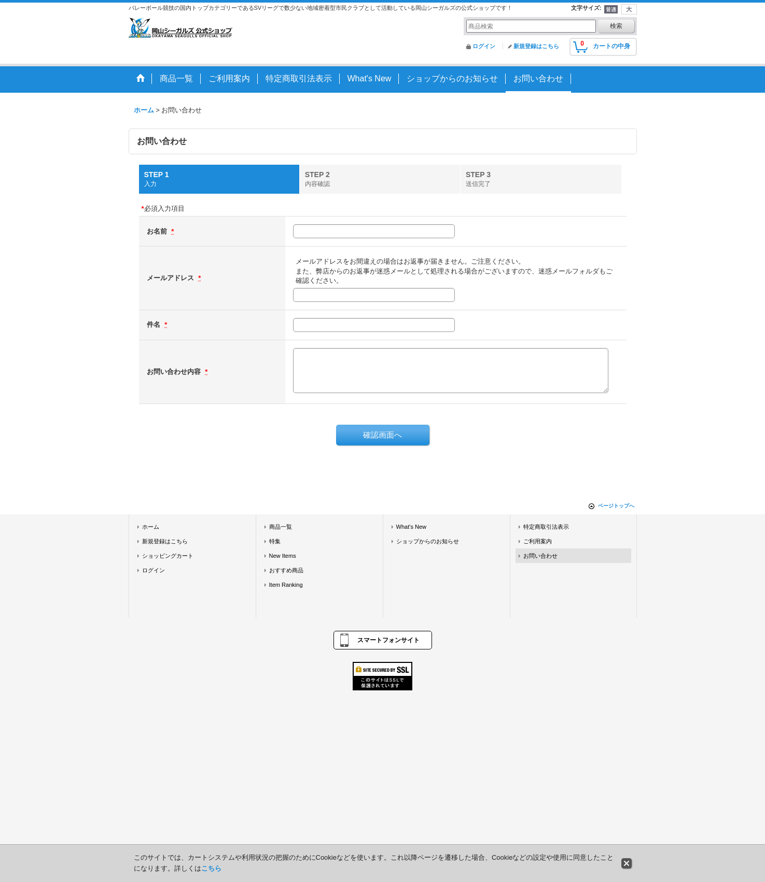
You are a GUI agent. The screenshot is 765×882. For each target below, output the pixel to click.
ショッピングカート (167, 556)
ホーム (150, 527)
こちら (211, 868)
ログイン (483, 46)
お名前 (158, 231)
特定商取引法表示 (546, 527)
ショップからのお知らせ (427, 541)
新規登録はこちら (536, 46)
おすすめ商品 (286, 570)
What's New (411, 527)
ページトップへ (616, 506)
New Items (282, 556)
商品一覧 (280, 527)
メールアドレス (171, 278)
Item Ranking (286, 585)
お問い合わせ (540, 556)
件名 (154, 324)
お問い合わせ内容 (175, 371)
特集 (275, 541)
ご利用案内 (537, 541)
